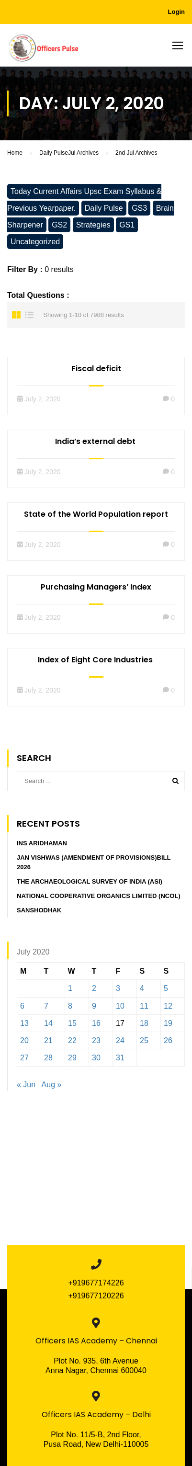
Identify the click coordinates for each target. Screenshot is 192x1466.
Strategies (93, 225)
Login (176, 11)
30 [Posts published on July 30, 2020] (96, 1058)
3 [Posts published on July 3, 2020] (118, 988)
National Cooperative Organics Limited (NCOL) (99, 895)
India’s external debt (96, 441)
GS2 (59, 225)
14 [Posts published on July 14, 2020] (48, 1023)
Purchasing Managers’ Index (96, 586)
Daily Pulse (104, 208)
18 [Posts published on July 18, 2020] (144, 1023)
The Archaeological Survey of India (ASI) (89, 881)
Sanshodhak (39, 910)
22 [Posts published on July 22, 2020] (72, 1040)
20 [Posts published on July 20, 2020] (24, 1040)
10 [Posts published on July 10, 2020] (120, 1006)
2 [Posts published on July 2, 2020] (94, 988)
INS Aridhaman (42, 843)
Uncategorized (35, 242)
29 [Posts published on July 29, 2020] (72, 1058)
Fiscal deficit (96, 368)
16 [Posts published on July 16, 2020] (96, 1023)
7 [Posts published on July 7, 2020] (46, 1006)
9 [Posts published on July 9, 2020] (94, 1006)
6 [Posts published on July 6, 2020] (22, 1006)
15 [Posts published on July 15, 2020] (72, 1023)
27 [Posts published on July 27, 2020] (24, 1058)
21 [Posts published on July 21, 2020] (48, 1040)
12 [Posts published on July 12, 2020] (168, 1006)
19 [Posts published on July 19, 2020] (168, 1023)
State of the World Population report (96, 514)
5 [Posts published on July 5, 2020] (166, 988)
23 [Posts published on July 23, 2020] (96, 1040)
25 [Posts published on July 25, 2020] (144, 1040)
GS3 (139, 208)
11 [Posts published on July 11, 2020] (144, 1006)
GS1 (127, 225)
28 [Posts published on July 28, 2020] (48, 1058)
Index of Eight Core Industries (96, 659)
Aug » (52, 1084)
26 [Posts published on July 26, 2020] (168, 1040)
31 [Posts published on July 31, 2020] (120, 1058)
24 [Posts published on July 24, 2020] (120, 1040)
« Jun (26, 1084)
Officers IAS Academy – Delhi (96, 1414)
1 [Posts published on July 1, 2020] (70, 988)
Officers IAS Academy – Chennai (96, 1340)
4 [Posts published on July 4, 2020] (142, 988)
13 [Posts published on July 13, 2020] (24, 1023)
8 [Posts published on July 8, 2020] (70, 1006)
